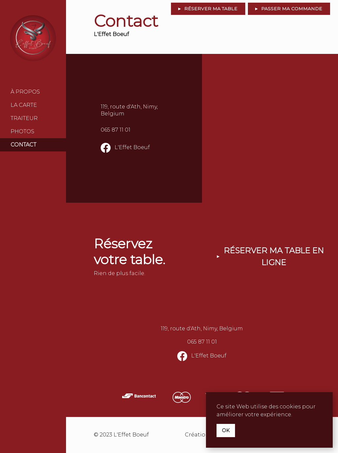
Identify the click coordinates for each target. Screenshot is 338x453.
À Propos (25, 92)
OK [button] (226, 430)
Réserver (210, 9)
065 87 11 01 (115, 130)
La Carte (24, 105)
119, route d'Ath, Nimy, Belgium (129, 110)
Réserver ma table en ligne (274, 256)
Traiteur (24, 118)
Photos (22, 131)
